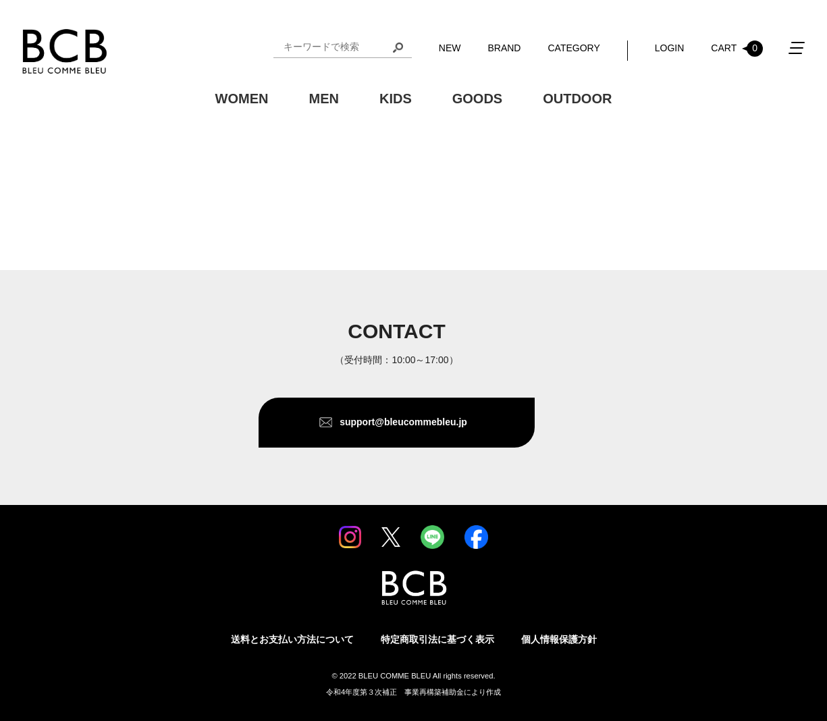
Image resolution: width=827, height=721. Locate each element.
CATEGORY (573, 48)
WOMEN (242, 98)
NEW (450, 48)
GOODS (477, 98)
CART (737, 49)
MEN (323, 98)
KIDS (395, 98)
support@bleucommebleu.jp (403, 422)
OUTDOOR (577, 98)
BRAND (504, 48)
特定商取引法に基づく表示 (437, 639)
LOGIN (670, 48)
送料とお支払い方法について (292, 639)
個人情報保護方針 (559, 639)
